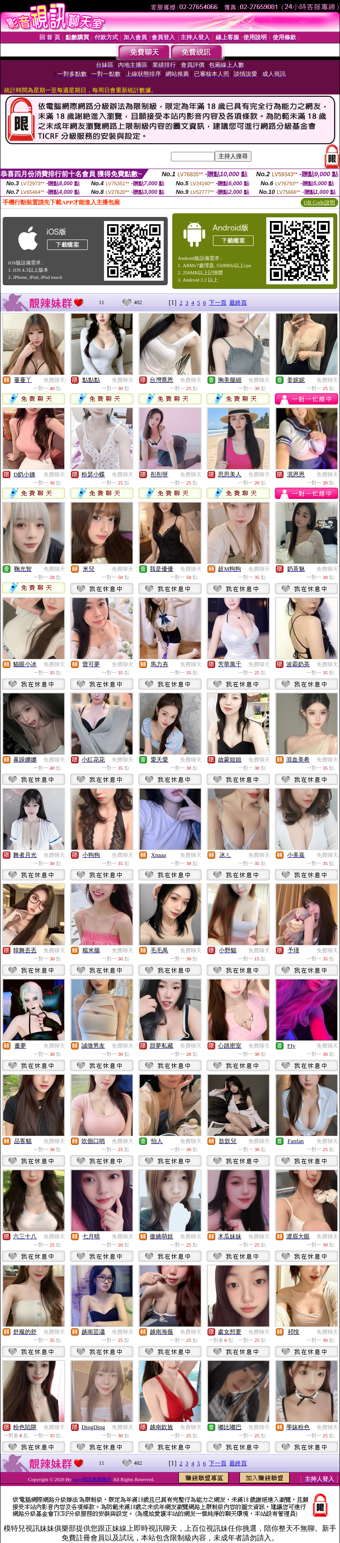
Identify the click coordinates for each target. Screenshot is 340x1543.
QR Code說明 (319, 202)
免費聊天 (54, 380)
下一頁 (218, 302)
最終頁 (238, 302)
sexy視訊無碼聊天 (93, 1479)
